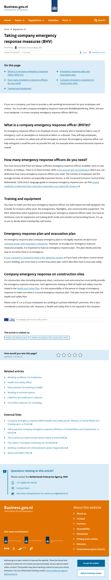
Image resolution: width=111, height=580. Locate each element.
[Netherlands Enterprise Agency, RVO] (12, 540)
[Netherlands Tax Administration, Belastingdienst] (33, 540)
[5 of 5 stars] (81, 355)
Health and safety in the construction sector (49, 337)
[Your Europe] (9, 319)
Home (6, 29)
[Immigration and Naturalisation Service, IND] (54, 540)
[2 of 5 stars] (64, 355)
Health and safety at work (16, 337)
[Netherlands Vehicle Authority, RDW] (22, 548)
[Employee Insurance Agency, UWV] (31, 548)
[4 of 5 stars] (75, 355)
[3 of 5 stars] (70, 355)
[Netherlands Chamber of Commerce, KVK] (6, 548)
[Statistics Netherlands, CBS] (14, 548)
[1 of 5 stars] (59, 355)
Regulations (18, 29)
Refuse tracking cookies (91, 573)
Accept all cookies (91, 563)
